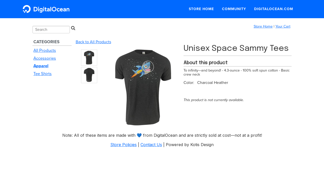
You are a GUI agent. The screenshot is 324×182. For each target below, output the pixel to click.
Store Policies (123, 144)
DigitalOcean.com (273, 9)
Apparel (40, 66)
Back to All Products (93, 41)
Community (234, 9)
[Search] (73, 28)
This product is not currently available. (214, 100)
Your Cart (282, 26)
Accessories (44, 58)
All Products (44, 50)
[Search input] (51, 29)
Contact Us (151, 144)
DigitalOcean (47, 9)
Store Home (201, 9)
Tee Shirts (42, 73)
